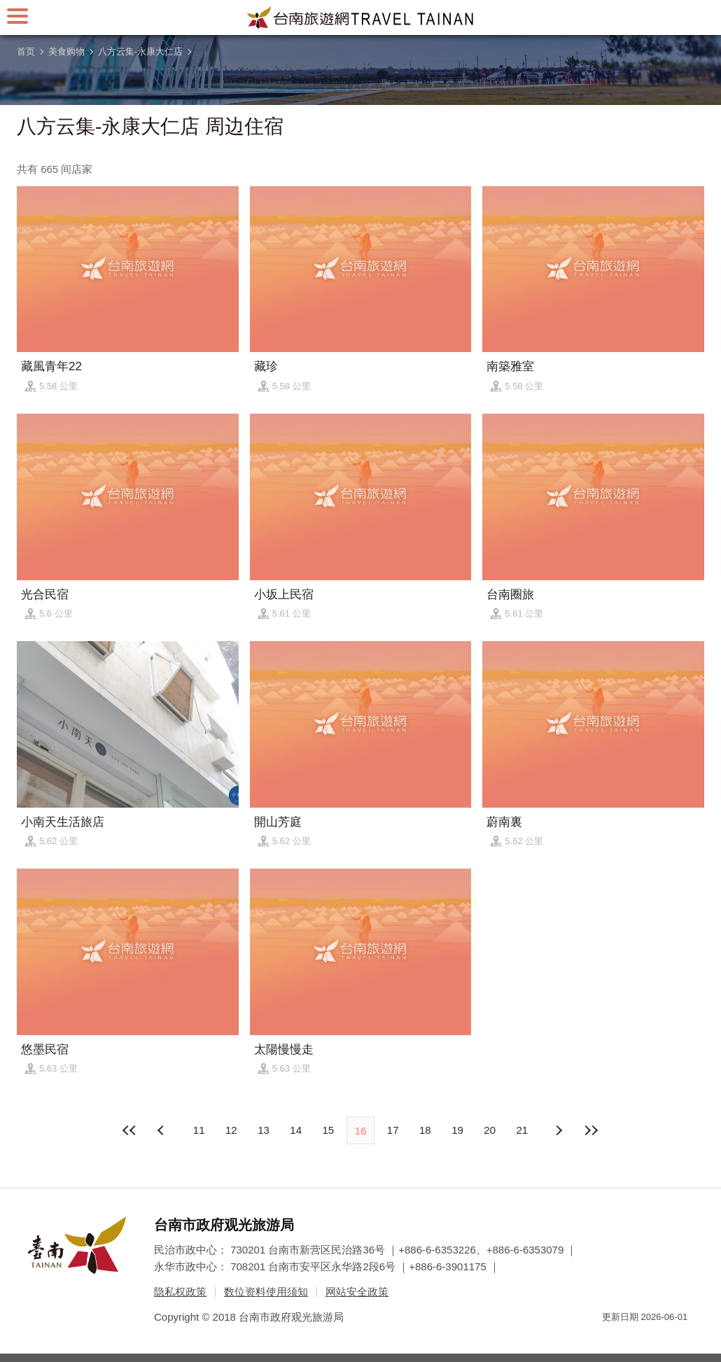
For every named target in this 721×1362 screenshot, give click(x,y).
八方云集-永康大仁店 (140, 51)
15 (328, 1130)
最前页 (130, 1130)
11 (199, 1130)
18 (425, 1130)
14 (296, 1130)
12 (231, 1130)
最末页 (591, 1130)
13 (264, 1130)
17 (393, 1130)
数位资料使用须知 (266, 1292)
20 (490, 1130)
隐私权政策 (180, 1292)
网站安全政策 (357, 1292)
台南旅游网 (360, 17)
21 (522, 1130)
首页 (26, 51)
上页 (559, 1130)
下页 (162, 1130)
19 (457, 1130)
